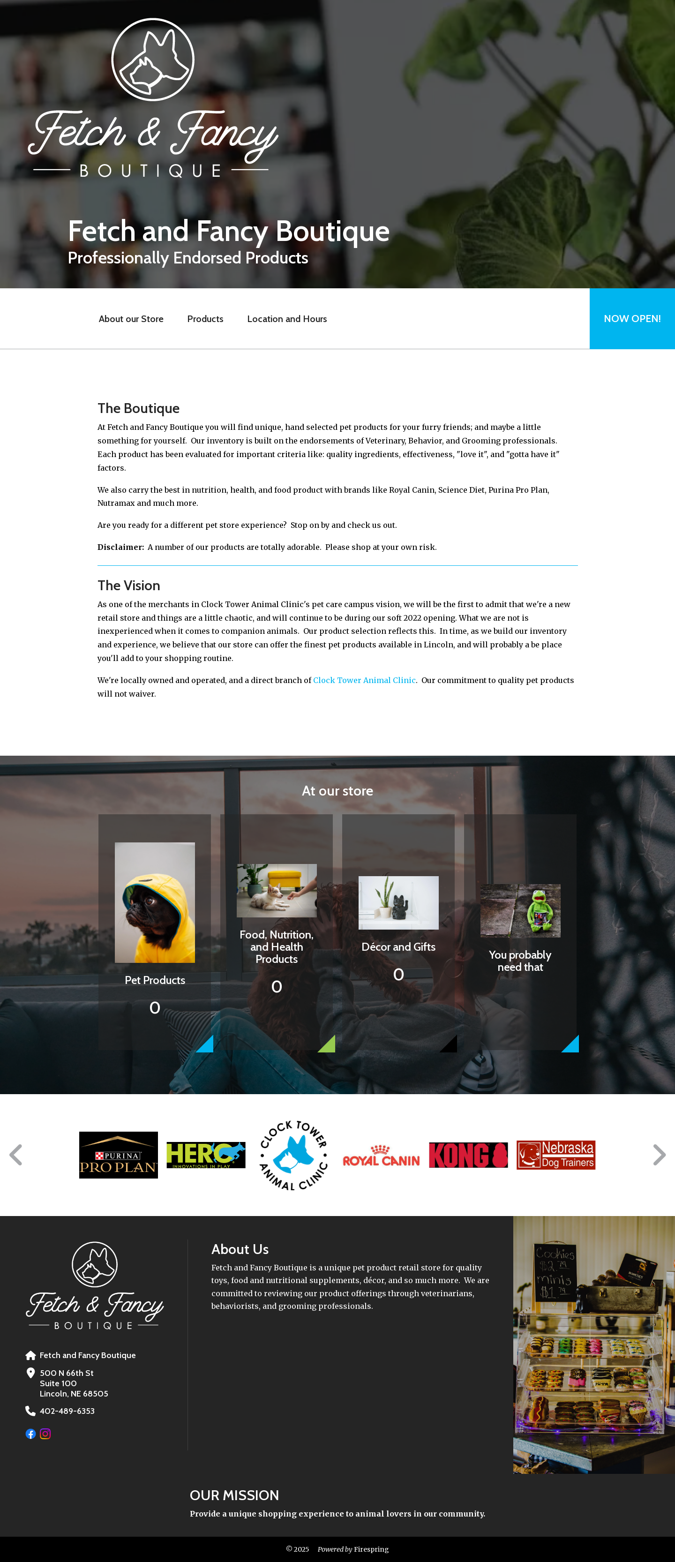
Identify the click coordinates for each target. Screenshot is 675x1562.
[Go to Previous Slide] (16, 1155)
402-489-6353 (67, 1411)
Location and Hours (287, 318)
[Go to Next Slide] (659, 1155)
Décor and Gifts (398, 947)
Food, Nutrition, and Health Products (277, 947)
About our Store (131, 318)
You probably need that (520, 961)
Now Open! (632, 318)
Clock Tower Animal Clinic (364, 680)
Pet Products (155, 980)
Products (205, 318)
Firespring (370, 1549)
